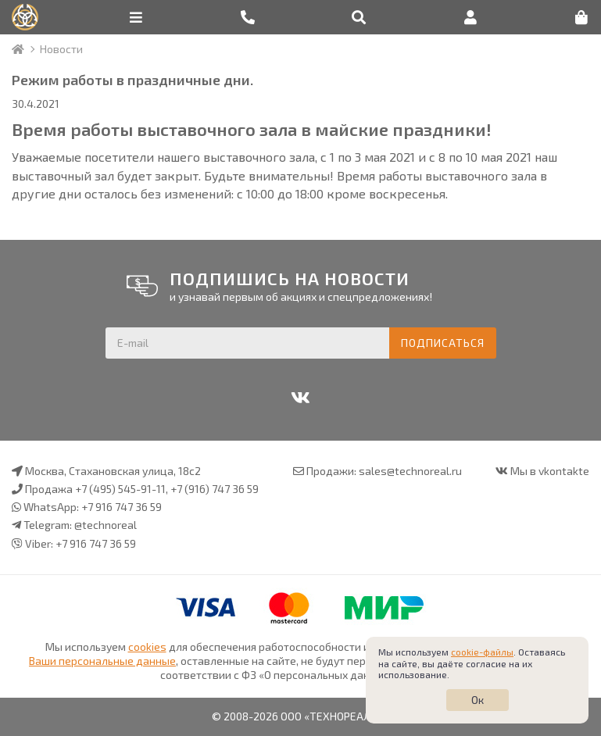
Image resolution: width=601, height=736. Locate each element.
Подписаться (443, 342)
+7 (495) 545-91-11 (120, 488)
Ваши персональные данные (102, 660)
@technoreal (105, 524)
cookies (147, 646)
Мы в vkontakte (549, 470)
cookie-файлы (482, 651)
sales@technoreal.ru (410, 470)
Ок (477, 699)
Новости (61, 48)
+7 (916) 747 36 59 (214, 488)
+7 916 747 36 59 (121, 506)
